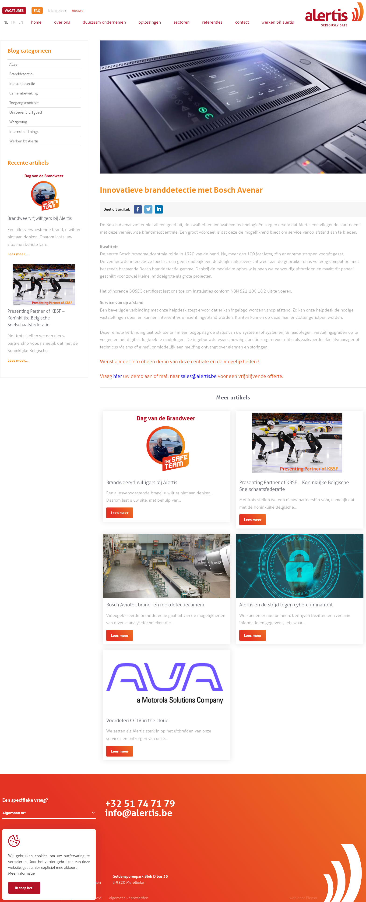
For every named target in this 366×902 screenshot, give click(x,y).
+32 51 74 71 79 (140, 803)
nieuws (77, 10)
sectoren (181, 22)
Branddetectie (20, 73)
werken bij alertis (277, 22)
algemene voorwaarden (128, 897)
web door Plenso (303, 898)
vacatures (14, 10)
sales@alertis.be (199, 376)
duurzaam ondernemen (104, 22)
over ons (62, 22)
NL (6, 22)
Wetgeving (18, 121)
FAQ (37, 10)
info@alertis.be (138, 813)
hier (117, 376)
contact (242, 22)
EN (20, 22)
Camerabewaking (23, 93)
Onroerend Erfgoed (25, 112)
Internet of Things (24, 131)
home (36, 22)
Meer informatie (21, 873)
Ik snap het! (24, 887)
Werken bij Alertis (24, 140)
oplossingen (149, 22)
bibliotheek (57, 10)
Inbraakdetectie (22, 83)
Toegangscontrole (24, 102)
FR (13, 22)
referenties (212, 22)
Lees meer (119, 512)
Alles (13, 64)
